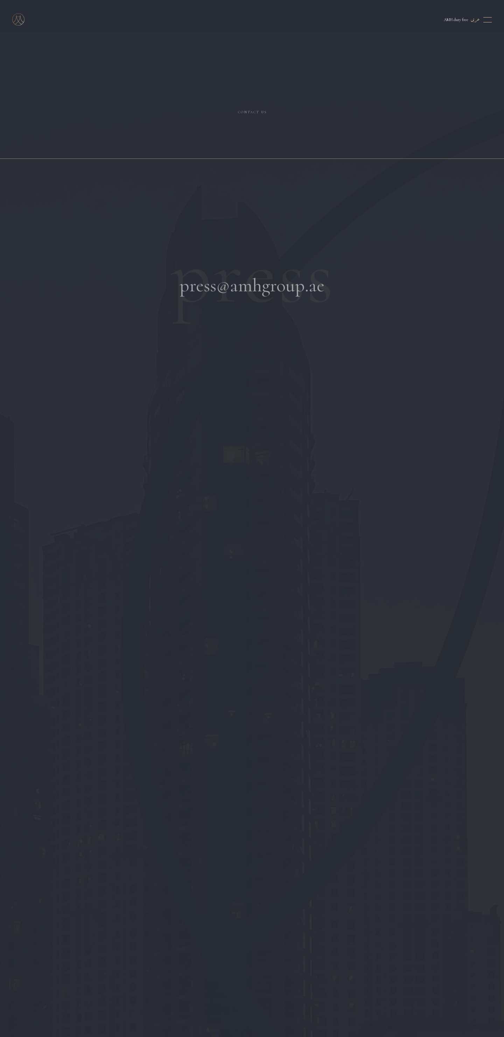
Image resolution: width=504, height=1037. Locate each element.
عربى (475, 19)
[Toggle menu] (487, 19)
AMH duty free (456, 19)
